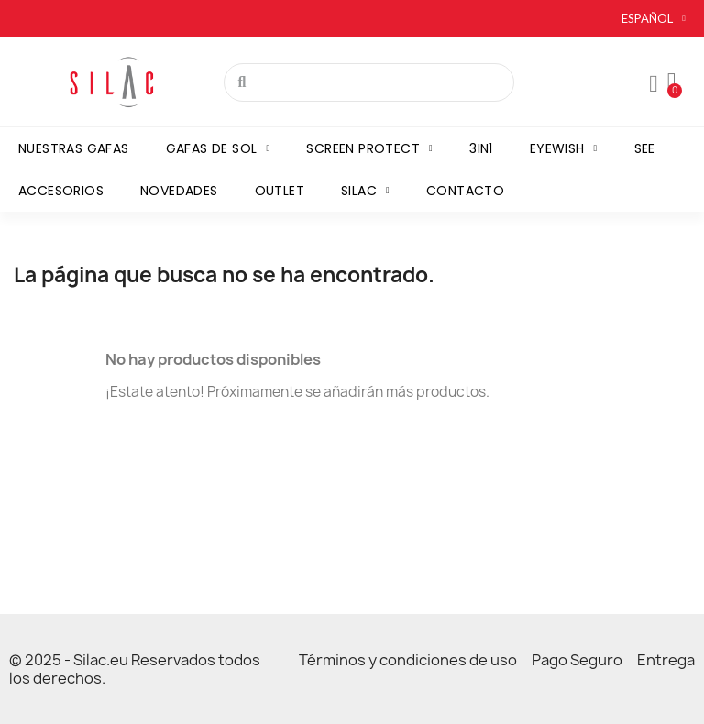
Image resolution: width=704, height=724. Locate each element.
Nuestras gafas (73, 148)
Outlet (279, 190)
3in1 (481, 148)
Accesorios (61, 190)
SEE (644, 148)
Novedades (179, 190)
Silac (365, 190)
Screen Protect (369, 148)
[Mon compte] (653, 84)
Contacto (465, 190)
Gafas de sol (218, 148)
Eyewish (564, 148)
